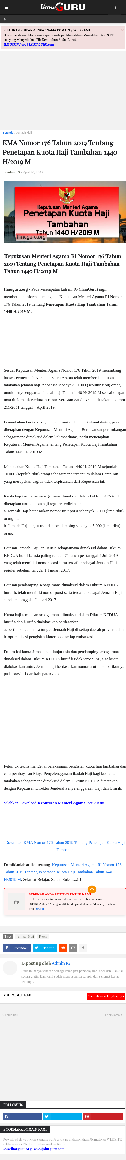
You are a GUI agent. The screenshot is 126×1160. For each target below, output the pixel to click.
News (43, 936)
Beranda (8, 132)
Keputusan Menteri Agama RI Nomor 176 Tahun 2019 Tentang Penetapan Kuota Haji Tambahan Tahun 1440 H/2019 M (63, 872)
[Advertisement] (63, 92)
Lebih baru (12, 1015)
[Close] (122, 30)
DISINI (39, 909)
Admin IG (61, 963)
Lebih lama (112, 1015)
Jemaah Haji (24, 132)
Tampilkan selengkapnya (106, 996)
